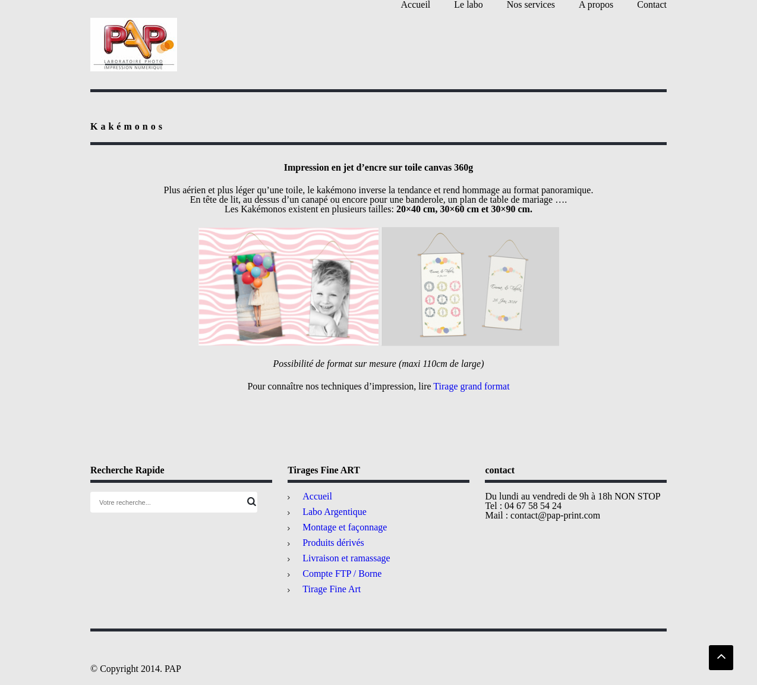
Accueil (317, 496)
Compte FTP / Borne (341, 573)
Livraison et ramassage (346, 558)
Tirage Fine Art (331, 589)
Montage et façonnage (344, 527)
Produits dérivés (333, 543)
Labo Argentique (334, 512)
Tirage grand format (471, 386)
